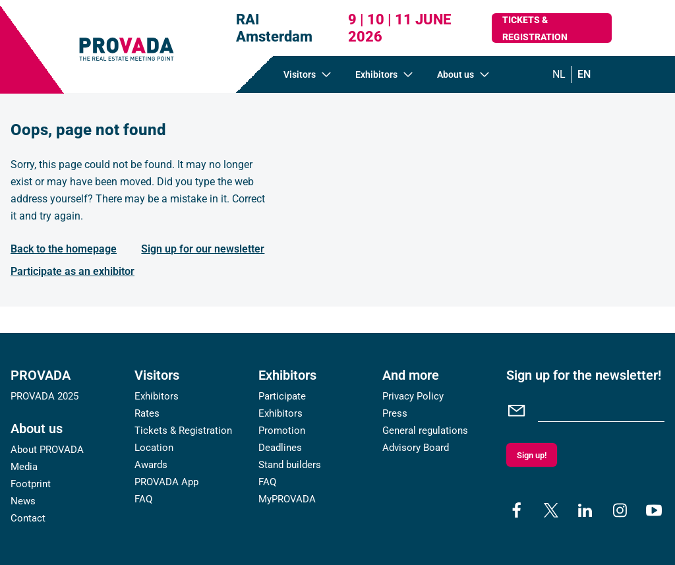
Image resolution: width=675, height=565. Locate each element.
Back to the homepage (64, 249)
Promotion (281, 430)
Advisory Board (415, 448)
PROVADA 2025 (44, 396)
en (584, 74)
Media (24, 467)
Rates (147, 413)
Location (153, 448)
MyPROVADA (287, 499)
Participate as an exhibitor (72, 271)
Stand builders (289, 465)
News (23, 501)
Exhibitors (156, 396)
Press (394, 413)
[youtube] (653, 510)
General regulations (425, 430)
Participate (282, 396)
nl (559, 74)
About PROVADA (47, 450)
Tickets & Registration (535, 28)
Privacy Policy (413, 396)
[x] (551, 510)
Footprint (31, 484)
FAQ (143, 499)
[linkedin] (585, 510)
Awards (150, 465)
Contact (28, 518)
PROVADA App (166, 482)
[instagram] (619, 510)
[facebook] (516, 510)
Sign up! (531, 455)
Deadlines (280, 448)
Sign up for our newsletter (202, 249)
